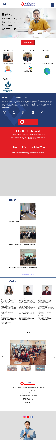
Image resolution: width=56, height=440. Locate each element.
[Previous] (1, 357)
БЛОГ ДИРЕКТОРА (8, 50)
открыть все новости (28, 274)
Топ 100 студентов (8, 63)
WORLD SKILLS (27, 63)
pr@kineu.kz (28, 402)
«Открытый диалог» (14, 221)
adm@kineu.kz (28, 401)
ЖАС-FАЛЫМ (45, 50)
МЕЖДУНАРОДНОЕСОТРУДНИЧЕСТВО (47, 64)
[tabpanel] (9, 303)
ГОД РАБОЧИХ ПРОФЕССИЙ (7, 79)
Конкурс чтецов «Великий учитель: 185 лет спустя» (23, 267)
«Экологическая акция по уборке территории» (22, 244)
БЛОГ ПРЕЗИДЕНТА (28, 50)
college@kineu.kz (28, 399)
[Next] (53, 308)
